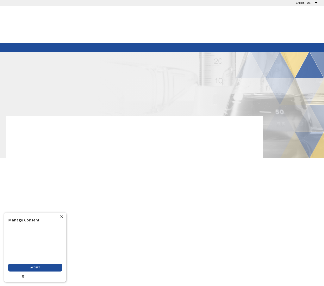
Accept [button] (35, 267)
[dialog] (35, 247)
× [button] (61, 217)
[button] (35, 276)
